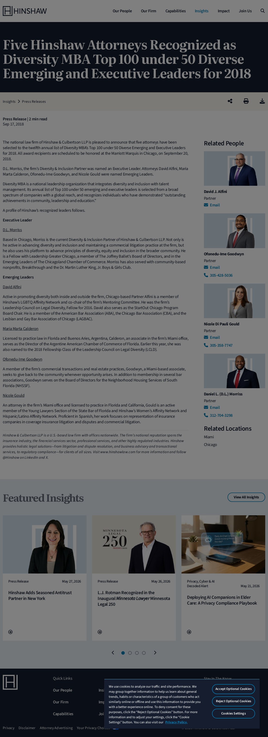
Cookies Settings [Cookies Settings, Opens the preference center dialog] (233, 713)
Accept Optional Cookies (233, 688)
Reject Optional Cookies (233, 701)
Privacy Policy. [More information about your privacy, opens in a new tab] (176, 722)
